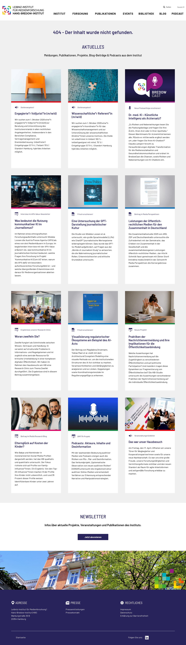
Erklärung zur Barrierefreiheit (134, 615)
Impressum (125, 609)
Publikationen (105, 13)
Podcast (178, 13)
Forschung (80, 13)
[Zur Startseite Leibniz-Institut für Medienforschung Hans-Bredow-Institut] (23, 13)
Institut (59, 13)
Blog (162, 13)
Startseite (21, 637)
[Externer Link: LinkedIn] (147, 637)
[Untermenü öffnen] (67, 13)
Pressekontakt (73, 612)
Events (128, 13)
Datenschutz (126, 612)
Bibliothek (146, 13)
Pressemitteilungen (75, 609)
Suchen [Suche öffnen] (168, 7)
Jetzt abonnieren (93, 537)
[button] (179, 7)
